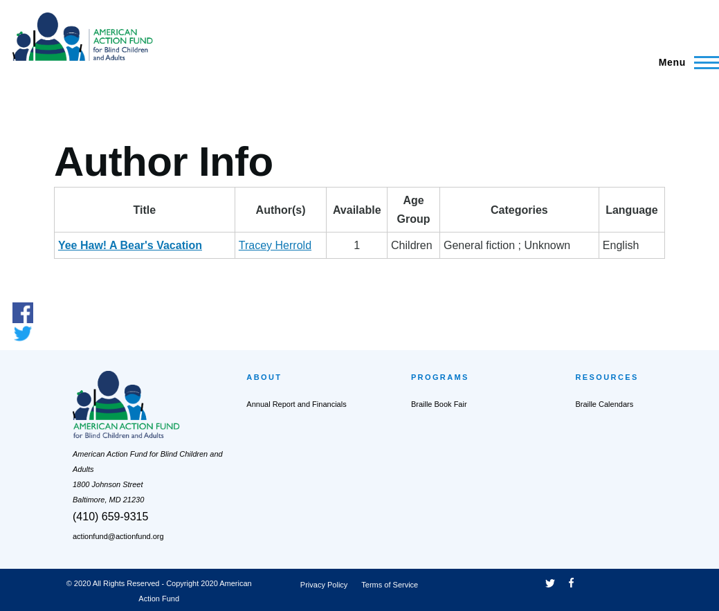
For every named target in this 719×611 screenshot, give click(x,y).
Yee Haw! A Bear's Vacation (130, 245)
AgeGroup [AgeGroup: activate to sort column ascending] (413, 209)
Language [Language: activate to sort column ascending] (632, 210)
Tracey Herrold (275, 245)
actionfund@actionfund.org (118, 536)
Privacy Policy (323, 585)
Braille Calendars (604, 404)
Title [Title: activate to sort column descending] (145, 210)
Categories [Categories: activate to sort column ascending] (519, 210)
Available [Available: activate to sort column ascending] (357, 210)
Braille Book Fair (439, 404)
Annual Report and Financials (296, 404)
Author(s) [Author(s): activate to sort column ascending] (281, 210)
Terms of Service (389, 585)
